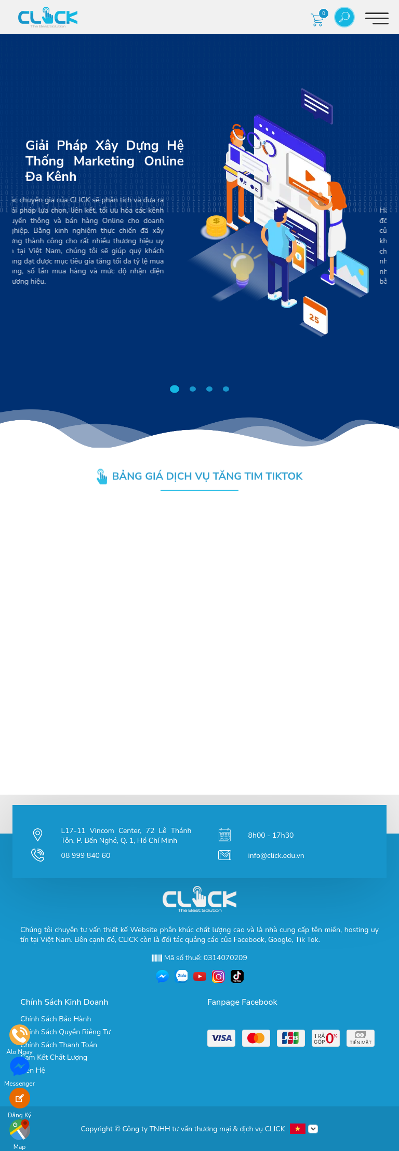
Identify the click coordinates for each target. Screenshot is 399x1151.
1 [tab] (177, 389)
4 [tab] (227, 389)
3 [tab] (210, 389)
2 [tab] (194, 389)
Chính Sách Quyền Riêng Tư (65, 1032)
